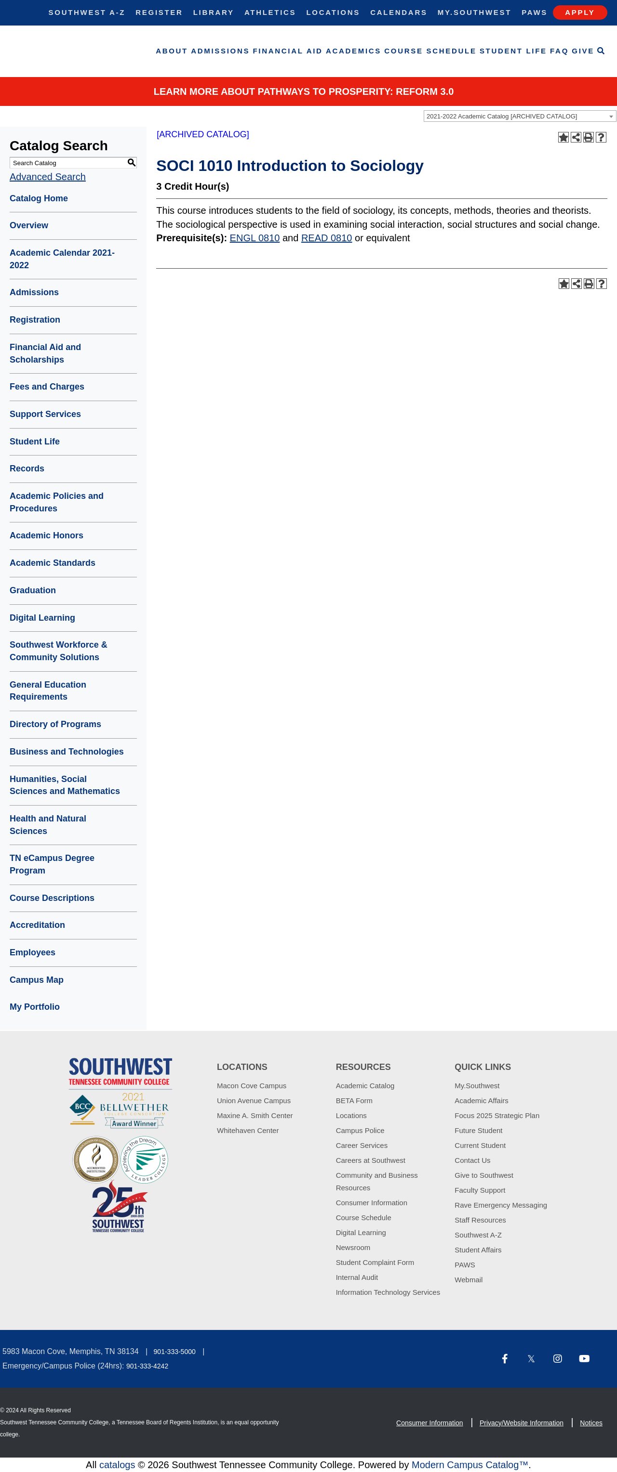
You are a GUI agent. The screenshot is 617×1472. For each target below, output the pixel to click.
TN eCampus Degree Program (52, 864)
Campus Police (360, 1130)
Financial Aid (288, 51)
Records (27, 468)
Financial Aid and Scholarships (45, 353)
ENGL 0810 (255, 238)
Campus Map (37, 980)
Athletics (270, 12)
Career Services (362, 1145)
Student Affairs (478, 1250)
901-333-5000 (175, 1351)
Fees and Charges (47, 386)
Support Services (45, 414)
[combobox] (520, 116)
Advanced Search (48, 176)
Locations (333, 12)
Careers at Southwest (370, 1160)
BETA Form (354, 1100)
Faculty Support (480, 1190)
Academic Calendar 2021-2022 (62, 259)
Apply (580, 12)
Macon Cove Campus (251, 1085)
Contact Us (472, 1160)
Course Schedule (430, 51)
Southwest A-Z (87, 12)
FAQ (559, 51)
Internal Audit (357, 1277)
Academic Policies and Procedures (57, 502)
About (172, 51)
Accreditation (37, 925)
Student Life (513, 51)
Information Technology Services (388, 1292)
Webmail (469, 1280)
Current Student (480, 1145)
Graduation (33, 590)
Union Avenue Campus (254, 1100)
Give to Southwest (484, 1175)
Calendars (398, 12)
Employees (32, 952)
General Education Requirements (48, 691)
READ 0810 (326, 238)
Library (213, 12)
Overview (29, 225)
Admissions (220, 51)
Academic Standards (52, 563)
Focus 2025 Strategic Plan (497, 1115)
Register (159, 12)
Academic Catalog (365, 1085)
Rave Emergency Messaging (501, 1205)
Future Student (478, 1130)
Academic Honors (46, 535)
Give (583, 51)
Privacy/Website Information (521, 1423)
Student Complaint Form (375, 1262)
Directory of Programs (55, 724)
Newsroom (353, 1247)
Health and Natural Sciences (48, 825)
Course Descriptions (52, 898)
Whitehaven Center (248, 1130)
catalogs (117, 1464)
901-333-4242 (147, 1366)
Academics (353, 51)
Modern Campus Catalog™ (470, 1464)
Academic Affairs (481, 1100)
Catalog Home (39, 198)
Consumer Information (371, 1202)
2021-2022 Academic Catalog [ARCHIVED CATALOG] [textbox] (502, 116)
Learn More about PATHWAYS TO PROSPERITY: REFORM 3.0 (304, 91)
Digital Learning (42, 618)
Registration (35, 320)
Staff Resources (480, 1220)
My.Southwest (474, 12)
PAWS (465, 1265)
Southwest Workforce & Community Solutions (58, 651)
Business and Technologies (67, 751)
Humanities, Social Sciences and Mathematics (65, 785)
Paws (535, 12)
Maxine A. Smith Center (255, 1115)
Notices (591, 1423)
